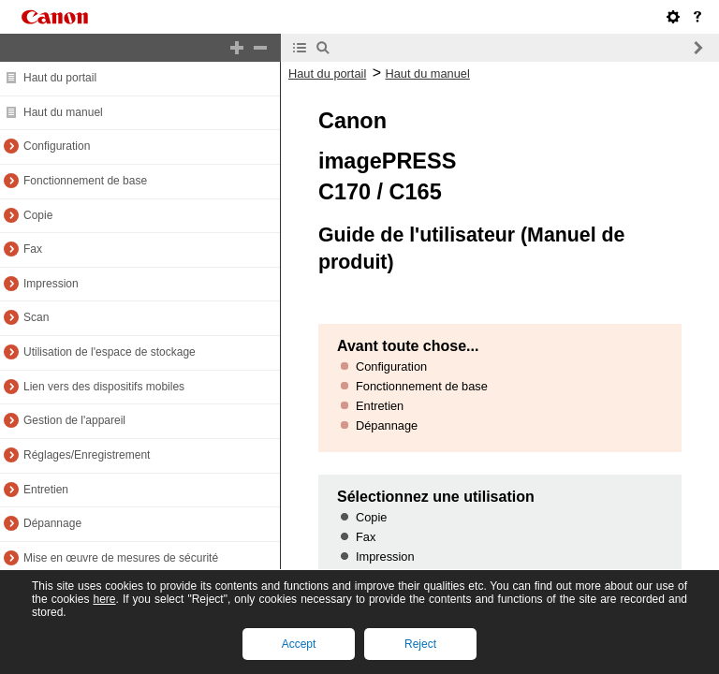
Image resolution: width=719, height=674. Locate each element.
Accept (299, 644)
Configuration (56, 146)
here (104, 599)
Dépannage (52, 523)
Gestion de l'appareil (74, 420)
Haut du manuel (63, 112)
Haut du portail (59, 77)
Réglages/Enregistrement (86, 455)
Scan (36, 317)
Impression (51, 283)
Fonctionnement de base (85, 180)
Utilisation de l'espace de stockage (109, 352)
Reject (420, 644)
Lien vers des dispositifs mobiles (103, 386)
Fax (32, 249)
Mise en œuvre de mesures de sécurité (120, 557)
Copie (37, 215)
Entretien (45, 489)
